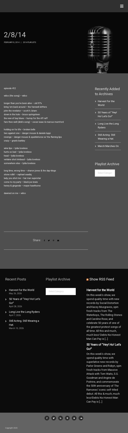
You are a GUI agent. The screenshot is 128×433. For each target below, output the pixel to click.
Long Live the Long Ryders (24, 311)
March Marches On (108, 146)
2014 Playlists (29, 42)
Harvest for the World (21, 290)
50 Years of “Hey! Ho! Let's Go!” (103, 347)
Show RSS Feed (101, 279)
